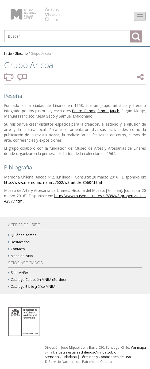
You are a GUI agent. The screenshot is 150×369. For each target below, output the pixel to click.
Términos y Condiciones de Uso (105, 357)
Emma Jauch (108, 110)
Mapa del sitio (20, 256)
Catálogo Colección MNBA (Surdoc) (37, 279)
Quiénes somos (22, 235)
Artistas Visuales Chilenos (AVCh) (42, 12)
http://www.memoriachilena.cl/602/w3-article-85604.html (53, 182)
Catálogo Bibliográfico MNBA (31, 286)
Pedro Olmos (83, 110)
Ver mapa (138, 347)
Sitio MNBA (18, 272)
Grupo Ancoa (40, 53)
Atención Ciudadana (61, 357)
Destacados (19, 242)
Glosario (21, 53)
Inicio (8, 53)
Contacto (16, 249)
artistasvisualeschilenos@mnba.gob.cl (86, 352)
